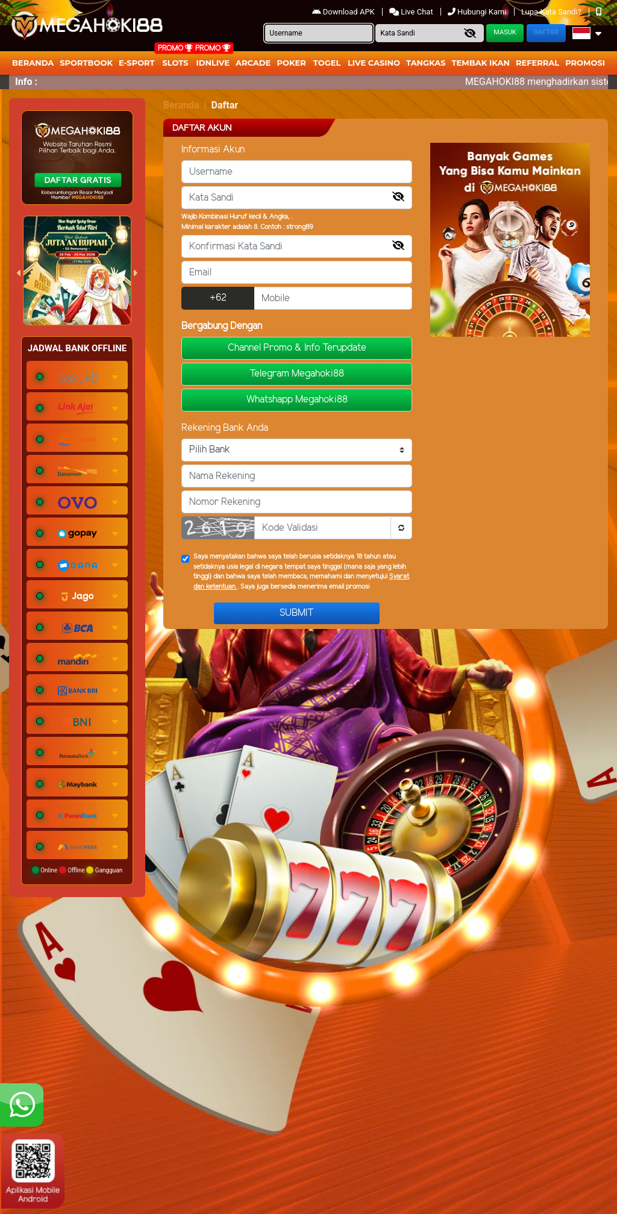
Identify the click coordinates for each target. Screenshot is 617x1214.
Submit (297, 613)
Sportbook (86, 62)
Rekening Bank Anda (224, 428)
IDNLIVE (213, 62)
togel (326, 62)
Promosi (585, 62)
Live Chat (412, 11)
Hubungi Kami (478, 11)
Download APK (344, 11)
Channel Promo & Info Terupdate (297, 348)
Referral (537, 62)
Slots (175, 62)
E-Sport (137, 62)
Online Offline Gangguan (77, 870)
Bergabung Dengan (221, 326)
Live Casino (374, 62)
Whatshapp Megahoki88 (297, 399)
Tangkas (426, 62)
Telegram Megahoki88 (296, 374)
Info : (26, 81)
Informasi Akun (213, 149)
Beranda (33, 62)
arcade (253, 62)
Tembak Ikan (481, 62)
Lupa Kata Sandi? (552, 11)
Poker (291, 62)
